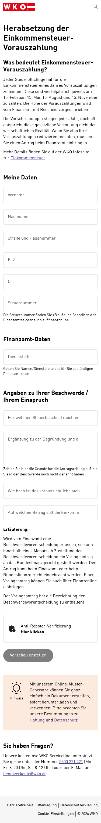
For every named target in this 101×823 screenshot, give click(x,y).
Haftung (37, 720)
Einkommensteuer (28, 158)
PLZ (11, 260)
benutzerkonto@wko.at (24, 774)
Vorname (16, 195)
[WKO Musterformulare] (19, 7)
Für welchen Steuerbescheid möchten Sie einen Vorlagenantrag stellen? (48, 418)
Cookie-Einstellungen (56, 814)
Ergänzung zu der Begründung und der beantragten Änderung (48, 439)
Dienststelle (19, 357)
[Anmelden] (95, 7)
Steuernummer (22, 303)
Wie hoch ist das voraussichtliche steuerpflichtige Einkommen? (48, 491)
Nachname (18, 217)
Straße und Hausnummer (32, 238)
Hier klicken (32, 632)
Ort (11, 282)
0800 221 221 (71, 762)
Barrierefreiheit (20, 805)
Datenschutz (66, 720)
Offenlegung (47, 805)
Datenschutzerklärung (79, 805)
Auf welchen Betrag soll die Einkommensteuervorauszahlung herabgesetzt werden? (48, 513)
